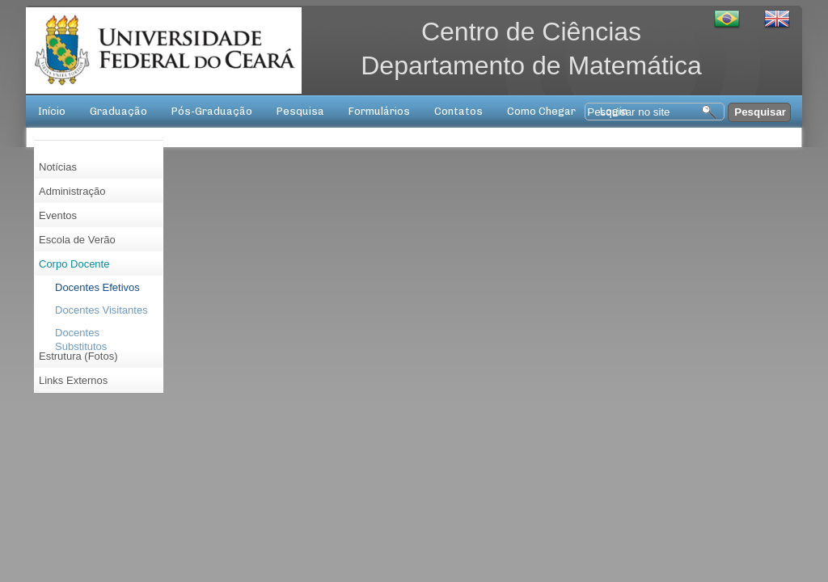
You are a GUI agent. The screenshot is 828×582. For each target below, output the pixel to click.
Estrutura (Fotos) (78, 356)
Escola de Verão (77, 240)
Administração (72, 191)
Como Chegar (541, 111)
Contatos (458, 111)
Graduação (118, 111)
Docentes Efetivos (97, 287)
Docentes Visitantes (101, 310)
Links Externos (73, 380)
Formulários (379, 111)
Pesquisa (300, 111)
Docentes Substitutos (81, 335)
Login (613, 111)
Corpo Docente (74, 264)
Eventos (58, 215)
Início (51, 111)
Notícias (58, 167)
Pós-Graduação (211, 111)
